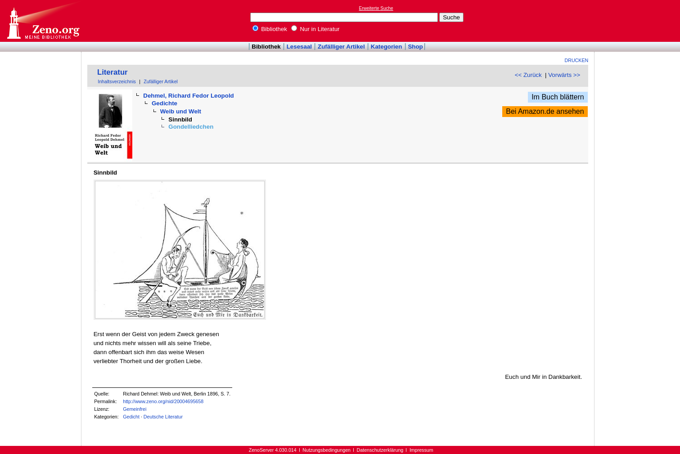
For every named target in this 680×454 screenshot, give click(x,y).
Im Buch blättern (557, 97)
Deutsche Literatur (163, 416)
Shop (415, 46)
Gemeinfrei (134, 409)
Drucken (577, 60)
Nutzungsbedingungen (326, 450)
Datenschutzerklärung (380, 450)
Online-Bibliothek (43, 21)
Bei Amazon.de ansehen (545, 111)
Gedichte (164, 103)
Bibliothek (270, 29)
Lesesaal (299, 46)
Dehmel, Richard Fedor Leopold (188, 95)
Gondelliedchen (190, 126)
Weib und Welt (180, 111)
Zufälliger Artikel (341, 46)
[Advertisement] (638, 20)
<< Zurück (528, 75)
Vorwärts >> (564, 75)
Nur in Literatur (315, 29)
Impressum (421, 450)
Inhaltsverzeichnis (117, 81)
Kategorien (386, 46)
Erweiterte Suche (376, 8)
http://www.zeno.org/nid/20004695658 (163, 401)
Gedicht (131, 416)
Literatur (112, 72)
